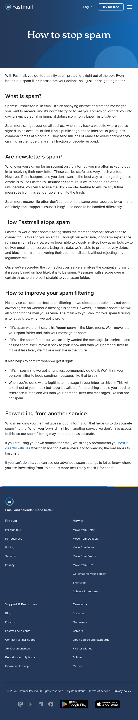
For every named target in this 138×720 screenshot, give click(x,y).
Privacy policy (122, 691)
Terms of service (99, 691)
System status (76, 691)
